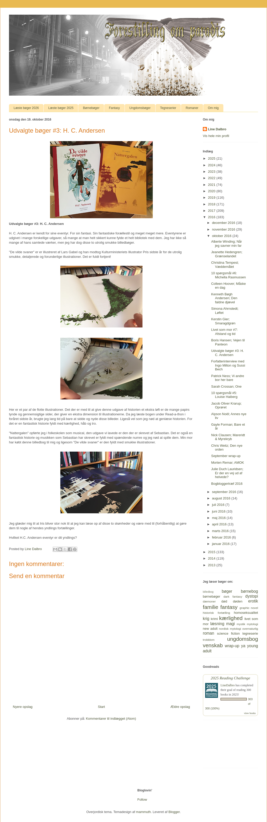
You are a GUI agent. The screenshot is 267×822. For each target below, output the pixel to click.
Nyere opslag (23, 707)
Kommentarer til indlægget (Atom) (111, 718)
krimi (214, 619)
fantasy (228, 607)
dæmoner (209, 601)
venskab (213, 645)
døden (237, 601)
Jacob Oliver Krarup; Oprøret (226, 405)
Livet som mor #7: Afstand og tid (224, 332)
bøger (227, 591)
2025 (212, 158)
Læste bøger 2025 (60, 108)
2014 (212, 558)
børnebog (249, 591)
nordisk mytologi (230, 628)
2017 (212, 211)
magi (230, 624)
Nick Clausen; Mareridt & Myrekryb (228, 437)
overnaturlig (250, 628)
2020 (212, 191)
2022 (212, 178)
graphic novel (249, 607)
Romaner (192, 108)
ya (243, 646)
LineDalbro (228, 685)
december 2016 (224, 223)
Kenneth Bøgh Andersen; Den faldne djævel (224, 298)
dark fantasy (233, 596)
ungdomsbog (242, 639)
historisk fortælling (216, 612)
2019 (212, 197)
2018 (212, 204)
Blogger (174, 812)
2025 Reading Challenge (230, 678)
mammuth (143, 812)
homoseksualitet (246, 613)
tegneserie (250, 633)
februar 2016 (222, 537)
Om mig (213, 108)
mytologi (252, 624)
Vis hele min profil (216, 136)
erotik (253, 601)
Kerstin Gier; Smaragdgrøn (223, 321)
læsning (217, 624)
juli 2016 (218, 505)
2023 (212, 171)
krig (206, 618)
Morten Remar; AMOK (227, 462)
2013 (212, 565)
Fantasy (114, 108)
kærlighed (231, 618)
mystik (241, 624)
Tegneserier (168, 108)
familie (210, 607)
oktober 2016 (222, 236)
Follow (142, 799)
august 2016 (221, 498)
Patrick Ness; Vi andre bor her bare (227, 378)
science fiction (228, 633)
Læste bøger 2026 (26, 108)
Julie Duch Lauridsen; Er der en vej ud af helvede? (227, 473)
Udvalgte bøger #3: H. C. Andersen (227, 353)
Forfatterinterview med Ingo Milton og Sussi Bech (228, 365)
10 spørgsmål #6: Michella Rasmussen (228, 275)
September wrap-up (225, 456)
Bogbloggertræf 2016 (226, 484)
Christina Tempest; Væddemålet (225, 265)
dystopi (251, 596)
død (224, 601)
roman (208, 633)
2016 (212, 217)
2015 (212, 552)
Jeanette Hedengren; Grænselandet (226, 254)
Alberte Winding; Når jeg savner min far (226, 244)
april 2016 (220, 524)
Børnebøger (91, 108)
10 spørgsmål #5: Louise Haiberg (224, 395)
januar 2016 (221, 544)
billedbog (208, 591)
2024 (212, 165)
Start (101, 707)
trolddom (208, 639)
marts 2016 (221, 531)
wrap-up (232, 646)
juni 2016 (219, 511)
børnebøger (211, 596)
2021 (212, 185)
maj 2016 (219, 518)
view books (250, 713)
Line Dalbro (217, 129)
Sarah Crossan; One (226, 386)
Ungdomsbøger (140, 108)
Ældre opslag (180, 707)
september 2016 (224, 492)
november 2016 (224, 229)
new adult (210, 629)
